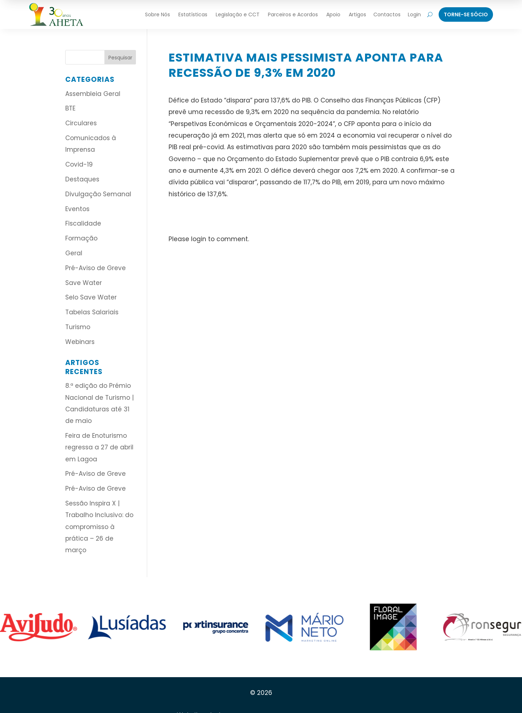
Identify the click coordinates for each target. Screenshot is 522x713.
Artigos (357, 14)
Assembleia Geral (92, 93)
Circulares (81, 123)
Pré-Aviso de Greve (95, 268)
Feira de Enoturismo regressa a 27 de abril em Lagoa (99, 447)
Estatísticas (192, 14)
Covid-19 (79, 164)
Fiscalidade (83, 223)
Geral (73, 253)
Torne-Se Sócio (466, 14)
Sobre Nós (157, 14)
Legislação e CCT (238, 14)
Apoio (333, 14)
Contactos (387, 14)
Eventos (77, 209)
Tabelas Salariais (92, 312)
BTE (70, 108)
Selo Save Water (91, 297)
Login (414, 14)
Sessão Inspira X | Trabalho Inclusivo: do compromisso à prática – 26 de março (99, 526)
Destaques (82, 179)
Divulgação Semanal (98, 194)
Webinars (80, 341)
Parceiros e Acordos (293, 14)
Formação (81, 238)
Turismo (77, 327)
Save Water (83, 282)
